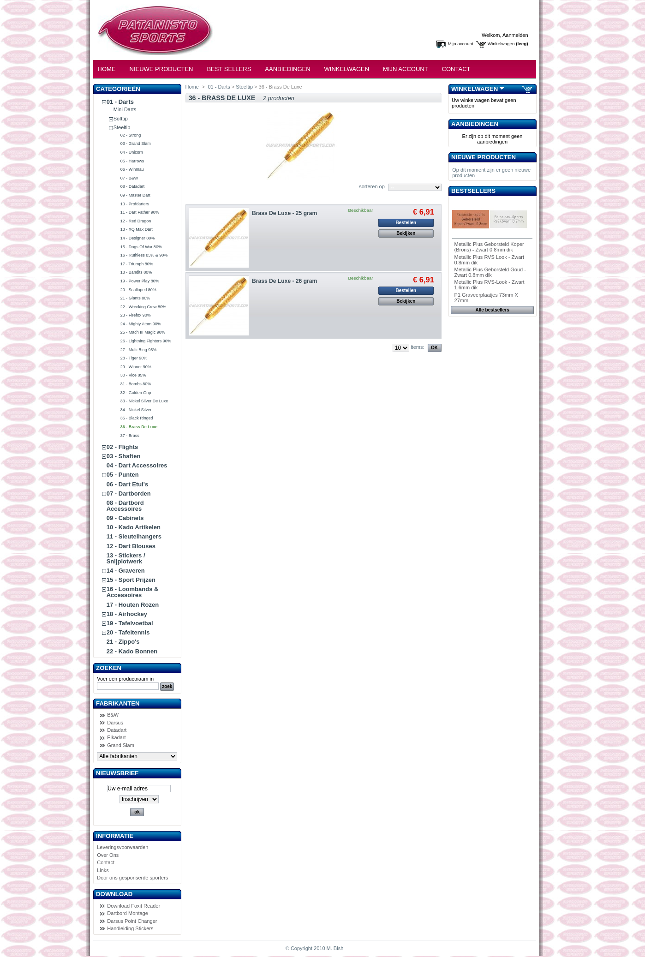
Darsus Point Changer (132, 921)
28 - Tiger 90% (134, 358)
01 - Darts (120, 101)
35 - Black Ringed (136, 418)
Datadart (116, 730)
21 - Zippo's (123, 641)
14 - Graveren (126, 570)
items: (417, 347)
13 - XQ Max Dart (136, 229)
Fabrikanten (118, 703)
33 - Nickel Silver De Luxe (144, 401)
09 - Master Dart (135, 195)
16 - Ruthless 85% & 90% (144, 255)
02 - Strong (130, 135)
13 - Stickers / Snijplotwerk (126, 558)
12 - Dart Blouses (131, 546)
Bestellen (406, 222)
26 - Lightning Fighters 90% (145, 341)
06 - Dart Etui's (128, 484)
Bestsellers (473, 190)
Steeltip (122, 127)
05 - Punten (123, 474)
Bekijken (405, 233)
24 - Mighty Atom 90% (140, 324)
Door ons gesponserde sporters (132, 877)
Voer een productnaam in (125, 679)
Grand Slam (120, 745)
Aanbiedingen (287, 69)
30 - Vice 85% (133, 375)
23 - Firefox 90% (135, 315)
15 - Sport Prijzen (131, 579)
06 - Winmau (132, 169)
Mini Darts (125, 109)
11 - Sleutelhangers (134, 536)
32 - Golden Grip (135, 392)
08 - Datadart (132, 186)
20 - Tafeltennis (128, 632)
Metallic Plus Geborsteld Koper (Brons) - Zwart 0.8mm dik (489, 246)
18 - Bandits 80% (136, 272)
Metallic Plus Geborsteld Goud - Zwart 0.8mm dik (490, 272)
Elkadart (116, 737)
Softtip (120, 118)
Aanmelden (515, 35)
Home (107, 69)
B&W (113, 715)
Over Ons (108, 855)
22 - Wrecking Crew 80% (143, 307)
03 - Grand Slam (135, 143)
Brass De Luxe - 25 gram (284, 213)
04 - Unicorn (131, 152)
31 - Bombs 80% (135, 384)
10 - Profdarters (134, 204)
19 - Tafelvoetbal (130, 623)
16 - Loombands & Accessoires (133, 592)
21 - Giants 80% (135, 298)
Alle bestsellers (492, 309)
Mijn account (460, 43)
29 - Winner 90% (135, 367)
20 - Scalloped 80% (138, 289)
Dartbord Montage (127, 913)
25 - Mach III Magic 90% (142, 332)
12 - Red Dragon (135, 221)
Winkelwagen (501, 43)
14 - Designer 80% (137, 238)
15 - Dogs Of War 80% (141, 247)
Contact (456, 69)
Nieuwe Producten (161, 69)
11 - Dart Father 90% (139, 212)
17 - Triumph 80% (136, 264)
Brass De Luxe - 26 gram (284, 281)
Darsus (115, 722)
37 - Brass (129, 435)
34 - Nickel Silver (136, 409)
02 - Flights (122, 446)
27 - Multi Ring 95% (138, 349)
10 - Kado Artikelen (134, 527)
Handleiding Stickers (130, 928)
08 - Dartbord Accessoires (125, 505)
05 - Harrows (132, 161)
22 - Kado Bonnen (132, 651)
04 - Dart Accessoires (137, 465)
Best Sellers (229, 69)
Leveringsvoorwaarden (122, 847)
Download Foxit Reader (133, 906)
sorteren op (372, 186)
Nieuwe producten (483, 157)
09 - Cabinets (125, 517)
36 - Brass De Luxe (139, 427)
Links (103, 870)
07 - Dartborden (129, 493)
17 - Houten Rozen (133, 604)
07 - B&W (129, 178)
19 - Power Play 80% (139, 281)
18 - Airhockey (127, 613)
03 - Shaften (124, 456)
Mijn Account (405, 69)
